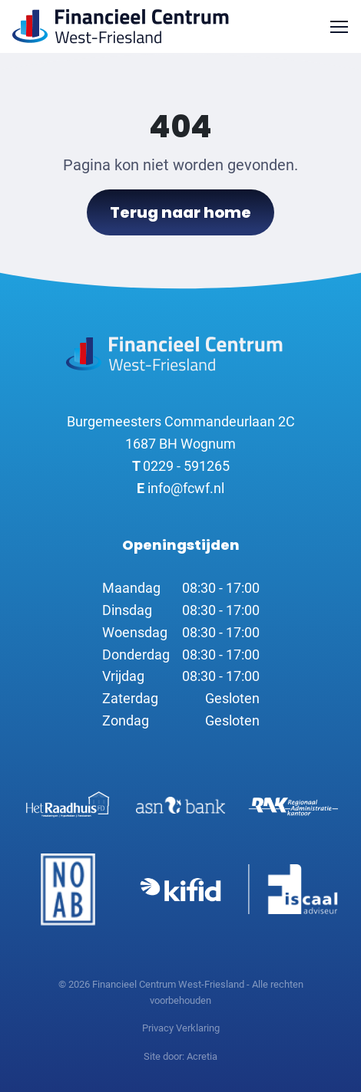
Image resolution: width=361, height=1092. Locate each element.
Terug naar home (180, 212)
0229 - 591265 (181, 466)
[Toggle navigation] (339, 26)
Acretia (202, 1056)
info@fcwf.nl (180, 488)
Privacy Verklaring (181, 1028)
